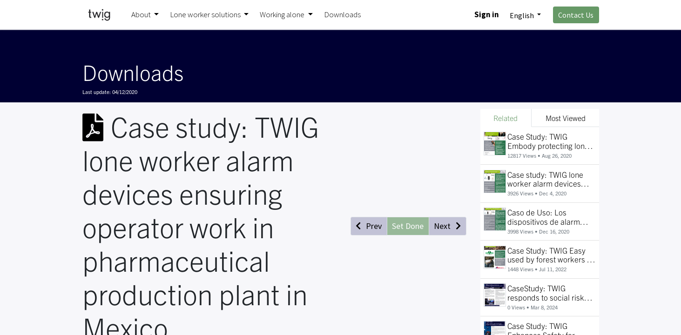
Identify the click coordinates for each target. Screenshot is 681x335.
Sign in (486, 14)
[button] (369, 226)
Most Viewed (566, 117)
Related (505, 117)
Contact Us (575, 15)
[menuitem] (342, 15)
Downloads (132, 71)
